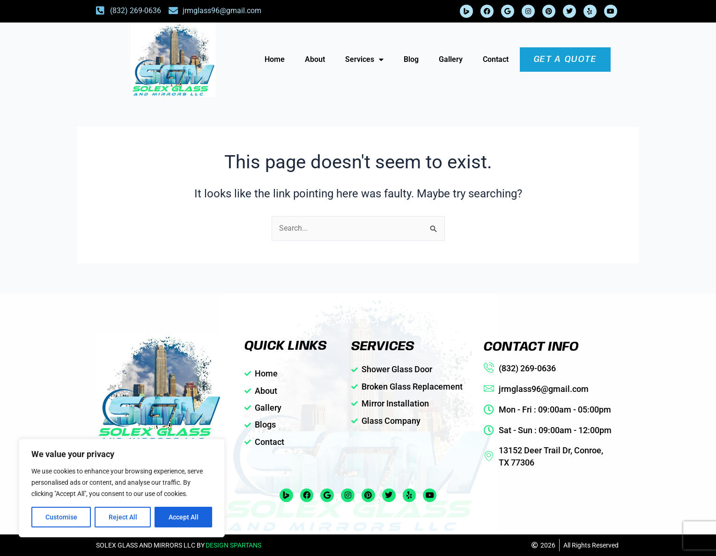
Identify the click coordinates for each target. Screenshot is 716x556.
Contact (496, 59)
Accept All (184, 517)
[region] (122, 488)
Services (364, 59)
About (315, 59)
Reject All (123, 517)
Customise (61, 517)
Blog (411, 59)
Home (275, 59)
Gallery (451, 59)
